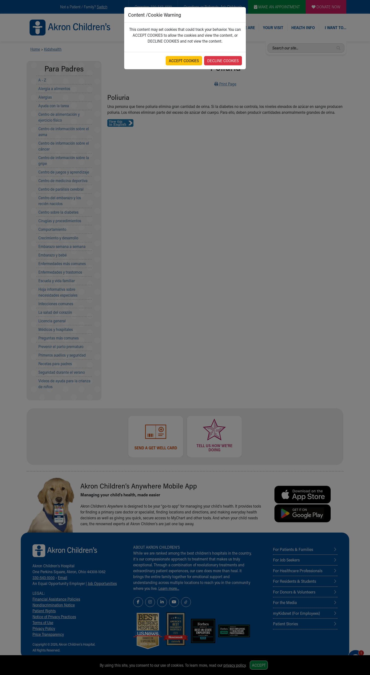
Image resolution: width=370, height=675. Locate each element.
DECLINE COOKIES (223, 60)
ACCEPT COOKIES (184, 60)
